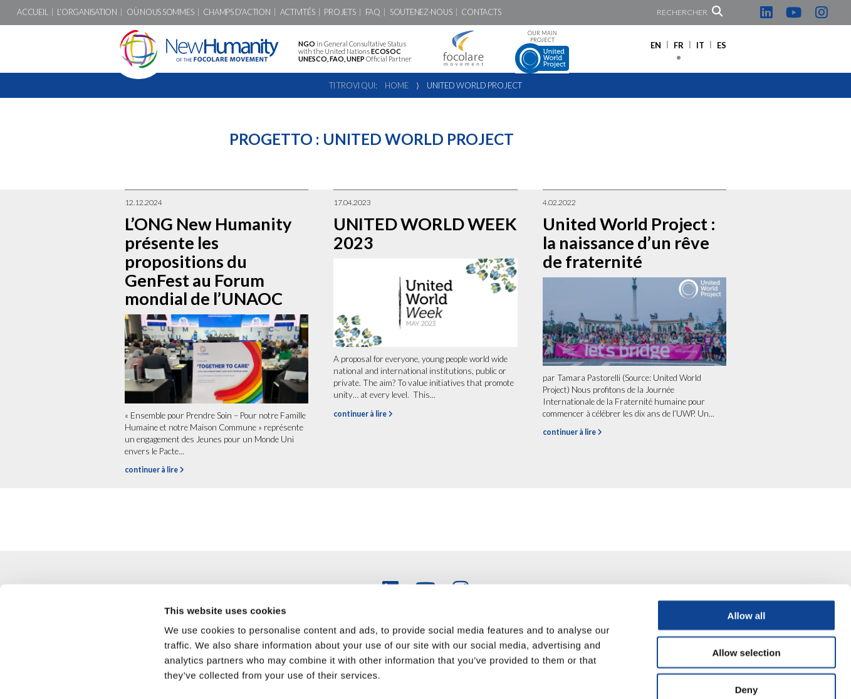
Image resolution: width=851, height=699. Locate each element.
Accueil (32, 12)
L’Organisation (87, 12)
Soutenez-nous (421, 12)
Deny (746, 619)
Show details (658, 674)
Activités (297, 12)
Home (397, 85)
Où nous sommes (160, 12)
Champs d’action (236, 12)
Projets (339, 12)
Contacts (481, 12)
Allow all (747, 545)
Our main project (542, 51)
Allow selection (746, 582)
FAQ (372, 12)
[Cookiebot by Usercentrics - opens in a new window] (81, 674)
